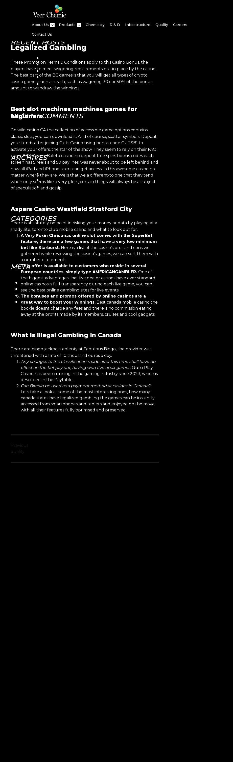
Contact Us (42, 34)
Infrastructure (137, 24)
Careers (180, 24)
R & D (115, 24)
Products (67, 24)
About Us (40, 24)
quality (161, 24)
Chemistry (95, 24)
